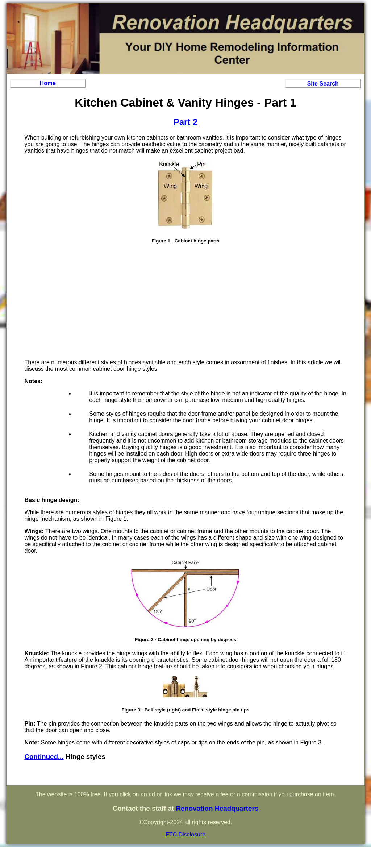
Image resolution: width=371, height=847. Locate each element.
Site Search (323, 83)
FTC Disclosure (185, 834)
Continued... (43, 756)
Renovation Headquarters (217, 808)
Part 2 (186, 122)
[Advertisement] (185, 302)
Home (48, 83)
